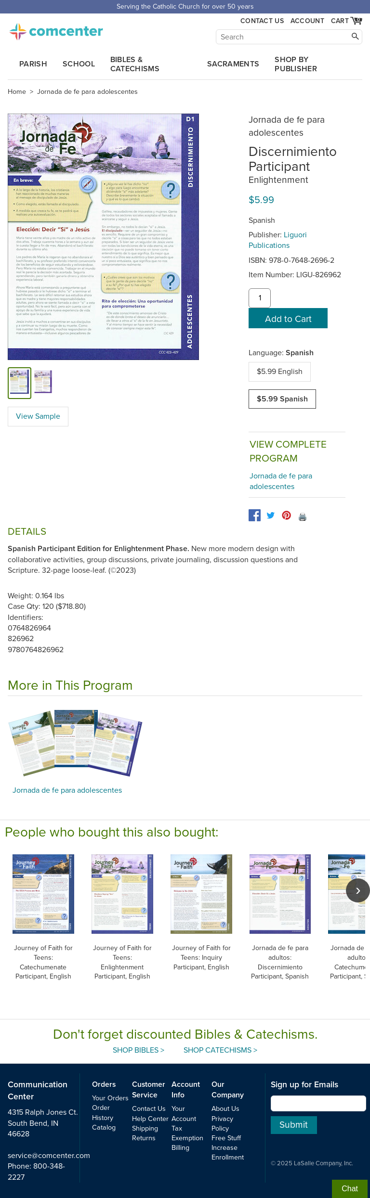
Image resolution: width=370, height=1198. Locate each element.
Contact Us (262, 21)
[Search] (289, 36)
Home (17, 92)
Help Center (150, 1119)
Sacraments (233, 64)
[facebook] (255, 515)
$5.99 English (280, 371)
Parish (33, 64)
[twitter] (270, 515)
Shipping (145, 1128)
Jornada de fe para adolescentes (87, 92)
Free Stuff (226, 1138)
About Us (225, 1109)
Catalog (104, 1127)
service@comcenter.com (49, 1155)
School (79, 64)
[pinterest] (286, 515)
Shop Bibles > (138, 1050)
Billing (180, 1148)
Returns (144, 1138)
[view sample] (43, 383)
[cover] (19, 383)
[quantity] (260, 298)
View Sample (38, 416)
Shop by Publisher (296, 64)
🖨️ (302, 517)
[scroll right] (358, 890)
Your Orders (110, 1098)
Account (307, 21)
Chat (350, 1189)
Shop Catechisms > (220, 1050)
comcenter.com (56, 29)
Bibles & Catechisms (134, 64)
